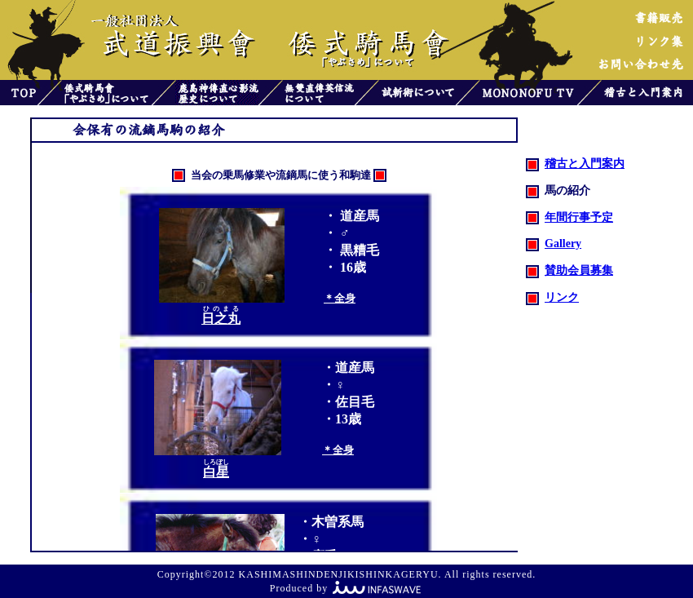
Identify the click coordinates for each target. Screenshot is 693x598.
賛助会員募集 (569, 270)
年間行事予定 (569, 217)
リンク (552, 297)
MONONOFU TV (528, 92)
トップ (19, 92)
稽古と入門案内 (647, 92)
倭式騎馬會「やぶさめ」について (106, 92)
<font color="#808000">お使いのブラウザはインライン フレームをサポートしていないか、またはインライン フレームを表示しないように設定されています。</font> (293, 347)
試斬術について (417, 92)
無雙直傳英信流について (318, 92)
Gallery (553, 243)
